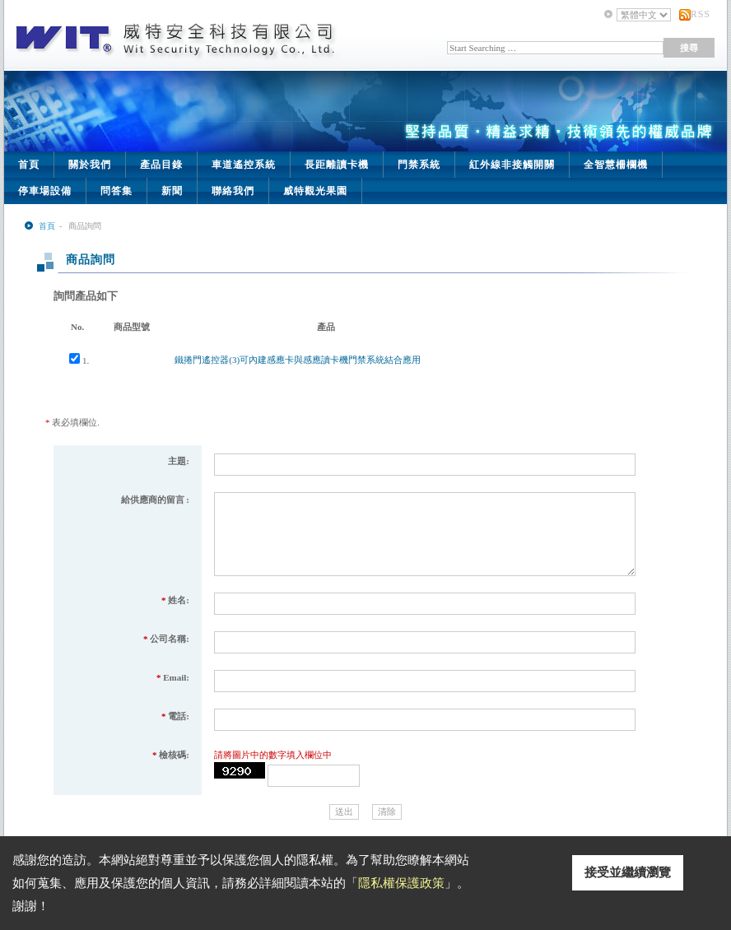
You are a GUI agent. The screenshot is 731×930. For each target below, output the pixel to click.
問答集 (116, 191)
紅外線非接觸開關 (512, 164)
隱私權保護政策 (401, 883)
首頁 (29, 164)
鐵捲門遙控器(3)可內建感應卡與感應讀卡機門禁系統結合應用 (298, 360)
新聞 (172, 191)
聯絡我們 (233, 191)
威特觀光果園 (315, 191)
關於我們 (89, 164)
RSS (700, 14)
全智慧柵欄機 (616, 164)
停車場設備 (45, 191)
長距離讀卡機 (337, 164)
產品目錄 (161, 164)
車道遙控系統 (244, 164)
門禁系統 (419, 164)
